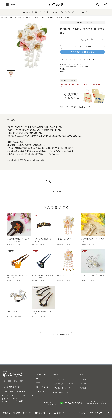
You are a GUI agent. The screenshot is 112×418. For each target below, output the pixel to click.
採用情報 (83, 388)
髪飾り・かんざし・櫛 (41, 12)
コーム (43, 17)
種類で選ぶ (29, 17)
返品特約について (84, 107)
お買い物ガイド (59, 379)
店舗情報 (83, 384)
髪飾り (38, 378)
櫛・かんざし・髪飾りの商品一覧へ (56, 334)
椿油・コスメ (26, 12)
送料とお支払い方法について (63, 384)
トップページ (4, 17)
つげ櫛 (54, 12)
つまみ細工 (37, 17)
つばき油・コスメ (41, 374)
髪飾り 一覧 (21, 17)
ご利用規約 (6, 413)
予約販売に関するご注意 (62, 388)
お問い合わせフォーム (61, 392)
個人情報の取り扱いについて (22, 413)
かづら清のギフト (84, 12)
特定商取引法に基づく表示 (42, 413)
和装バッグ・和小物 (67, 12)
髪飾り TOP (13, 17)
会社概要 (83, 379)
